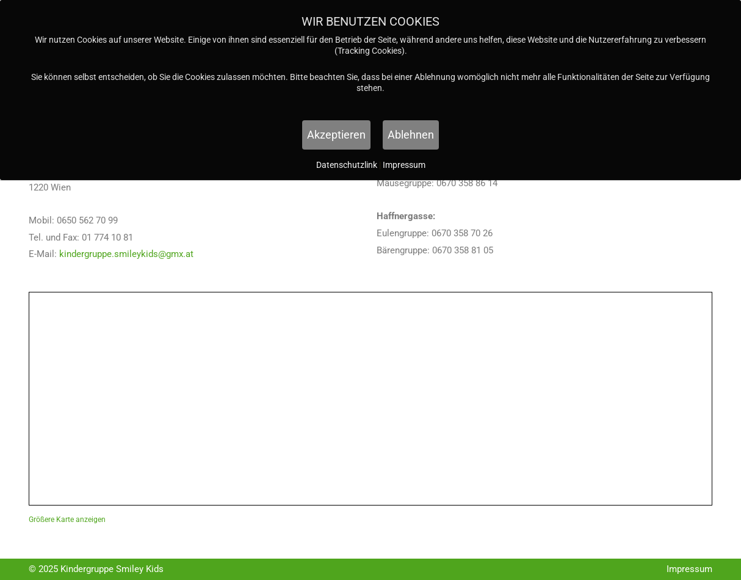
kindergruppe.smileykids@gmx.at (126, 253)
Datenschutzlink (347, 165)
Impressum (689, 569)
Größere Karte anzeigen (67, 519)
